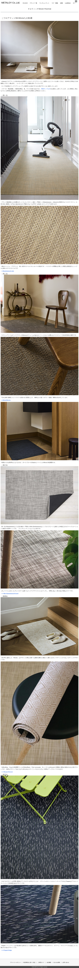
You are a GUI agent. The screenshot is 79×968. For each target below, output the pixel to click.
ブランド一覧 (33, 3)
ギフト (75, 3)
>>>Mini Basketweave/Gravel (9, 593)
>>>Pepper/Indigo (6, 950)
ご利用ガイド (41, 962)
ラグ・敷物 (55, 3)
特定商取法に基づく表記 (29, 962)
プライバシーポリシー (15, 962)
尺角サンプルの (45, 89)
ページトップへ (77, 918)
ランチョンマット (44, 3)
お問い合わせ (65, 962)
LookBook (68, 3)
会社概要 (49, 962)
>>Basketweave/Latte (7, 271)
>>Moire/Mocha (5, 400)
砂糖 (61, 3)
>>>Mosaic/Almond (7, 772)
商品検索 (25, 3)
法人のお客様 (56, 962)
